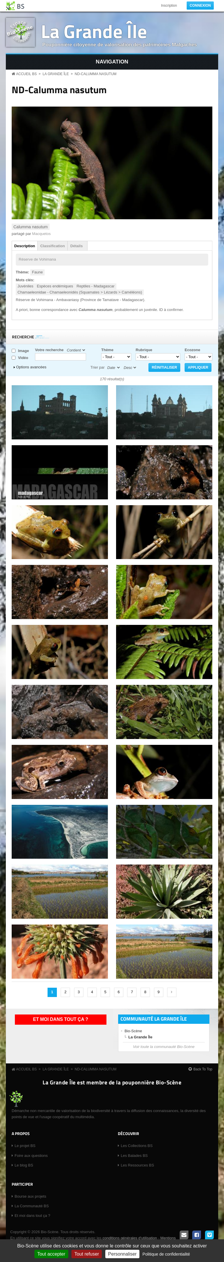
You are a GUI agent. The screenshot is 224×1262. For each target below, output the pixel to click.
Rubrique (144, 350)
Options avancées (31, 367)
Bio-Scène (133, 1031)
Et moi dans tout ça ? (60, 1019)
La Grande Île (94, 31)
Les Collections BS (137, 1145)
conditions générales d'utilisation (129, 1238)
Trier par (97, 367)
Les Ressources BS (137, 1165)
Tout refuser (86, 1254)
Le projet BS (25, 1145)
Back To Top (202, 1069)
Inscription (169, 5)
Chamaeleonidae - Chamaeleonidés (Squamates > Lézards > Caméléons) (80, 292)
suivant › (171, 992)
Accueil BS (26, 74)
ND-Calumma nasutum (95, 74)
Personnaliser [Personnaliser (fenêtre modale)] (122, 1254)
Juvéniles (25, 286)
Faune (37, 272)
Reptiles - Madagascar (96, 286)
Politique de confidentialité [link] (166, 1254)
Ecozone (192, 350)
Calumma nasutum (30, 227)
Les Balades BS (134, 1155)
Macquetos (41, 233)
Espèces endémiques (55, 286)
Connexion (200, 5)
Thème (107, 350)
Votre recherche (49, 350)
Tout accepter (51, 1254)
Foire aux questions (31, 1155)
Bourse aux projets (30, 1196)
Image (23, 351)
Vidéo (23, 358)
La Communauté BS (32, 1206)
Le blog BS (24, 1165)
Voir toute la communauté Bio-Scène (164, 1046)
